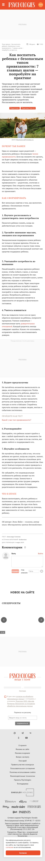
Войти (40, 553)
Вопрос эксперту (22, 757)
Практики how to (28, 108)
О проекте (22, 745)
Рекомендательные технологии (22, 776)
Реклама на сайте (22, 749)
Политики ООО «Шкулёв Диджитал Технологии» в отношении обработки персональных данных (21, 703)
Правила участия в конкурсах (22, 764)
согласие (9, 847)
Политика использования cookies (23, 772)
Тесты (41, 5)
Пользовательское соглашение (22, 768)
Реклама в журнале (22, 753)
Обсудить (30, 44)
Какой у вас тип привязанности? (16, 420)
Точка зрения (6, 44)
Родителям (14, 108)
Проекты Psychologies (22, 780)
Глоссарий (23, 761)
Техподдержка (22, 784)
